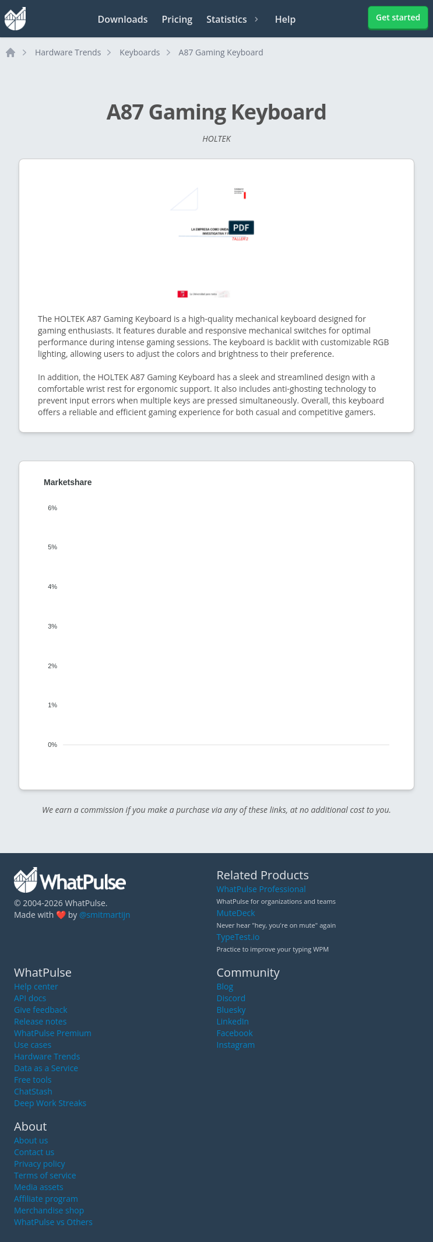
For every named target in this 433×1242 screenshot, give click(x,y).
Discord (231, 998)
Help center (36, 986)
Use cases (32, 1044)
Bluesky (231, 1009)
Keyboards (139, 52)
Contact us (34, 1151)
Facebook (235, 1032)
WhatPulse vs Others (53, 1221)
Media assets (39, 1186)
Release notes (40, 1021)
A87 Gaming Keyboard (221, 52)
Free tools (32, 1079)
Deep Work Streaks (50, 1102)
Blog (225, 986)
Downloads (123, 19)
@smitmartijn (105, 914)
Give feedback (41, 1009)
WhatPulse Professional (261, 888)
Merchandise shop (49, 1210)
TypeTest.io (238, 936)
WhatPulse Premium (52, 1032)
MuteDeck (236, 912)
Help (285, 19)
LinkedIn (233, 1021)
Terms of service (45, 1175)
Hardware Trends (68, 52)
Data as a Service (46, 1067)
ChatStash (33, 1091)
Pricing (177, 19)
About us (31, 1140)
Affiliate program (46, 1198)
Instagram (236, 1044)
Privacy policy (39, 1163)
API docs (30, 998)
